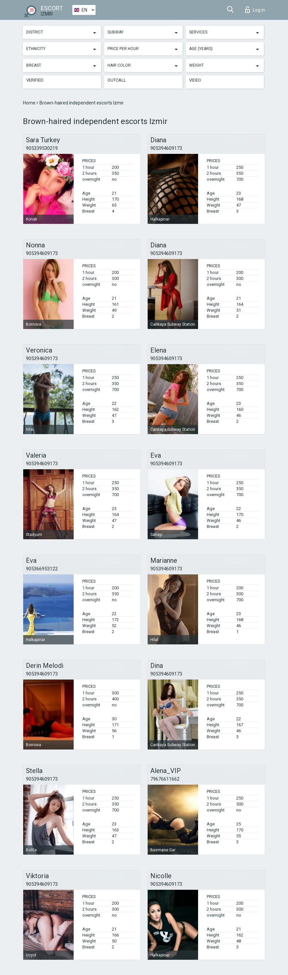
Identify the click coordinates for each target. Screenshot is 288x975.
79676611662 (165, 779)
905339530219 (42, 148)
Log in (255, 9)
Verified (34, 80)
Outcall (117, 80)
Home (29, 102)
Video (195, 80)
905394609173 (166, 148)
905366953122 (42, 569)
